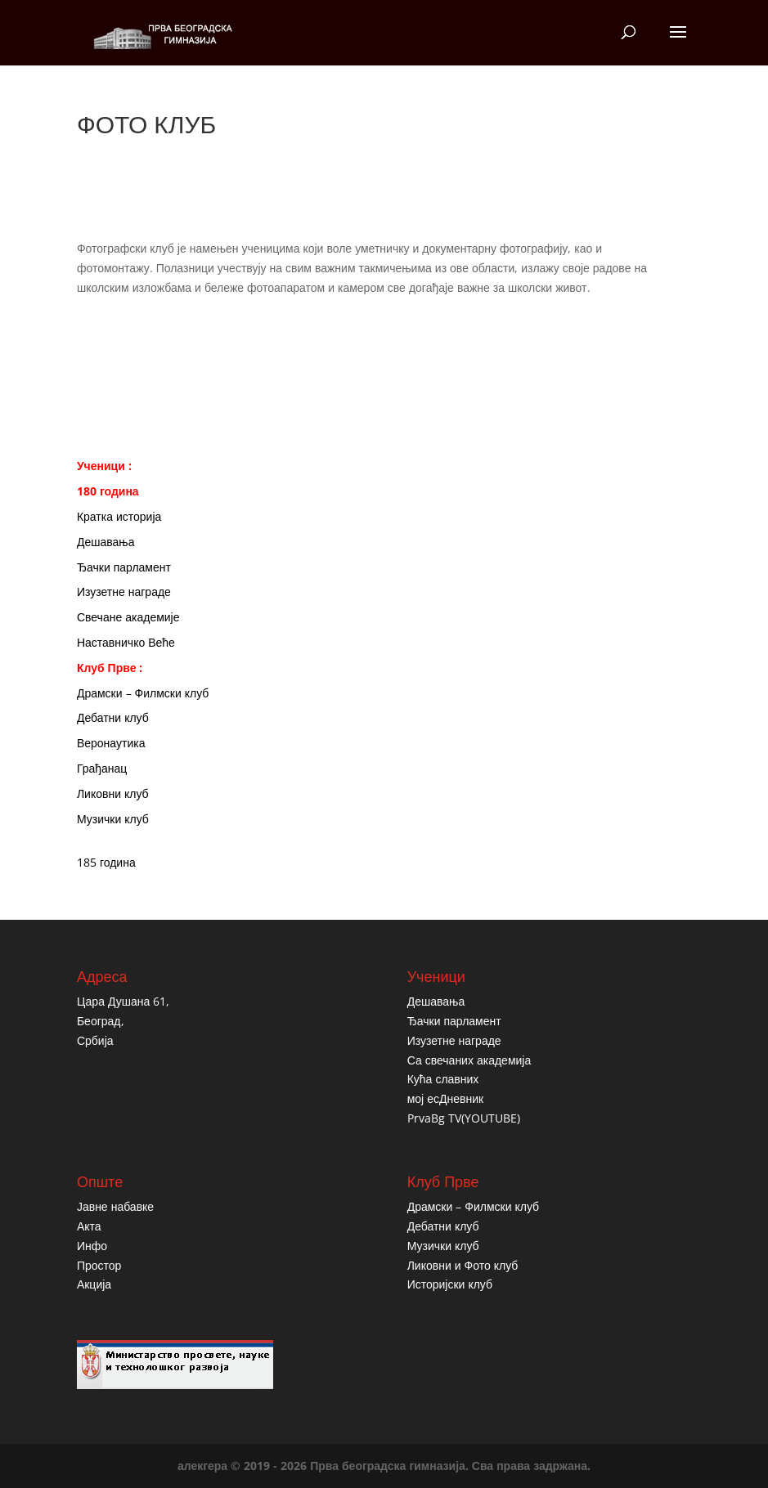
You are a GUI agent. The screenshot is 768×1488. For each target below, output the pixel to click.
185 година (106, 862)
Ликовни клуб (113, 793)
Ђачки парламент (124, 567)
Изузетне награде (124, 591)
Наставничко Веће (126, 642)
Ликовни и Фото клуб (463, 1265)
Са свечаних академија (469, 1060)
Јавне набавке (115, 1206)
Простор (99, 1265)
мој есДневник (445, 1098)
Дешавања (106, 541)
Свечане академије (128, 617)
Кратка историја (119, 516)
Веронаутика (111, 743)
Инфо (92, 1245)
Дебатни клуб (113, 717)
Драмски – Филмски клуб (143, 693)
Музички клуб (113, 819)
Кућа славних (443, 1079)
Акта (89, 1226)
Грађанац (102, 768)
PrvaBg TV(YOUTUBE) (463, 1118)
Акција (94, 1284)
